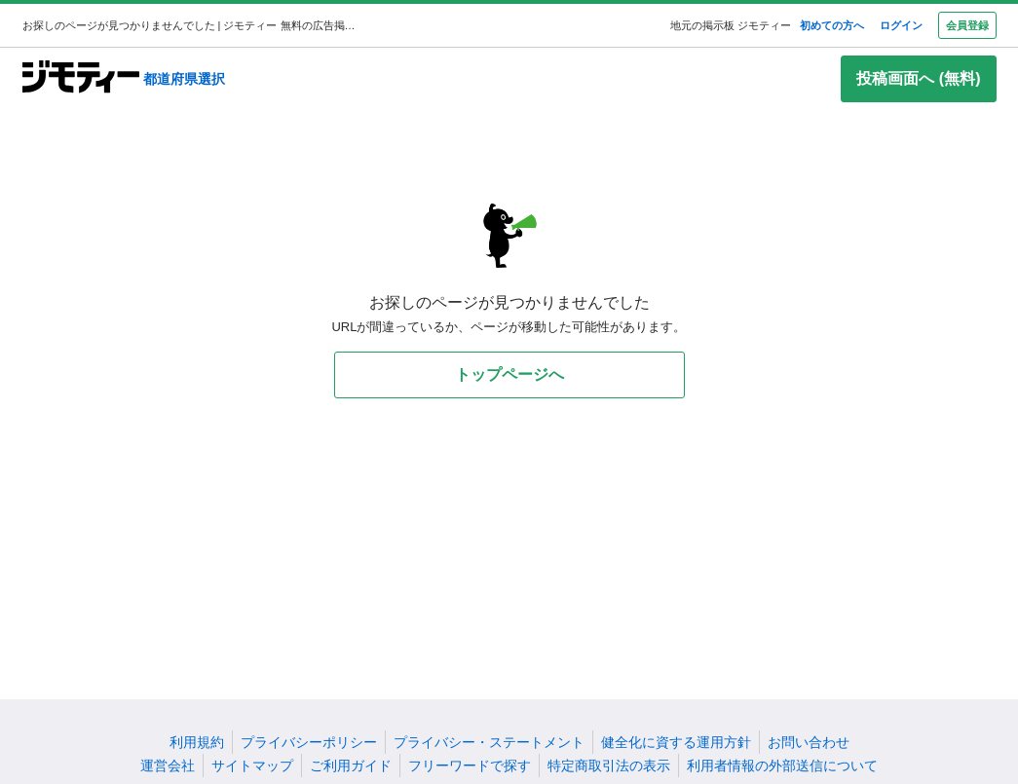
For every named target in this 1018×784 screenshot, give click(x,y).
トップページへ (509, 374)
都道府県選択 (184, 79)
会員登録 (967, 25)
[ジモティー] (80, 78)
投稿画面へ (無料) (918, 78)
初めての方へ (832, 25)
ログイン (901, 25)
